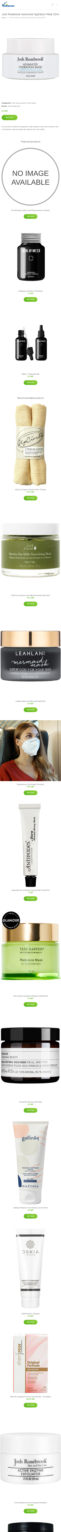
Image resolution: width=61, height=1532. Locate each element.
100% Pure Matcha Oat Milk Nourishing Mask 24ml (30, 595)
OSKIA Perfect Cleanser (30, 1314)
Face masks (31, 103)
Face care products (18, 103)
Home (4, 18)
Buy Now (9, 117)
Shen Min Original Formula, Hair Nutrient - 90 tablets (30, 1397)
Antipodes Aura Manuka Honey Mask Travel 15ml (30, 890)
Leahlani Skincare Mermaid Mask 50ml (30, 701)
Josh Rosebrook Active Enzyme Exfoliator (30, 1503)
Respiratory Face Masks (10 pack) (30, 784)
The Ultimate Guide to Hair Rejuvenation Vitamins (30, 210)
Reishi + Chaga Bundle (30, 374)
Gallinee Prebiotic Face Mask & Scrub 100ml (30, 1208)
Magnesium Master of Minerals (31, 291)
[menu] (57, 4)
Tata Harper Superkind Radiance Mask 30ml (30, 996)
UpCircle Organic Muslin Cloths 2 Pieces (30, 489)
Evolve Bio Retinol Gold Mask (30, 1102)
